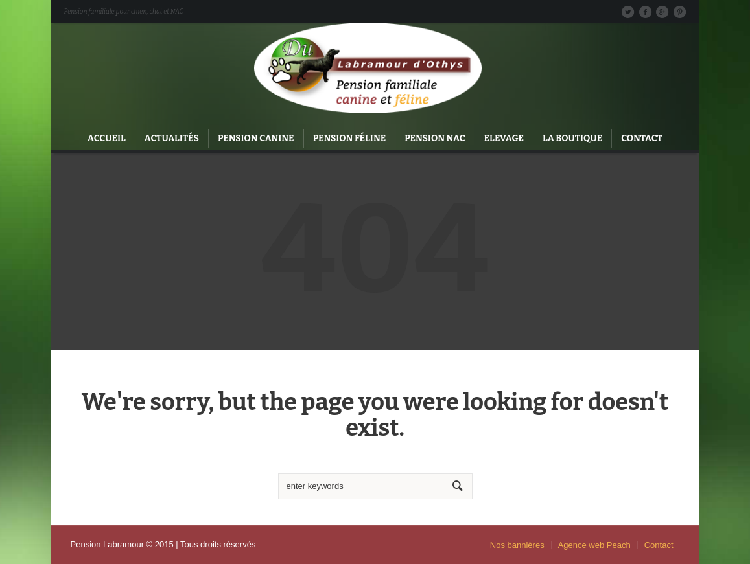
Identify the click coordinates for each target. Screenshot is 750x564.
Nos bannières (517, 545)
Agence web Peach (594, 545)
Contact (659, 545)
